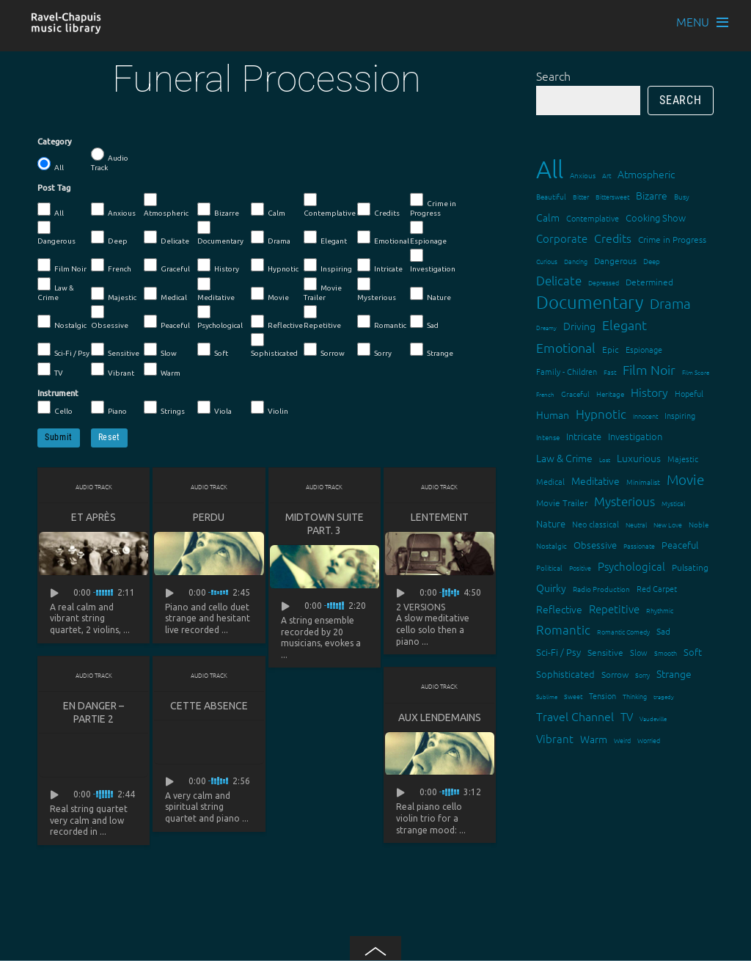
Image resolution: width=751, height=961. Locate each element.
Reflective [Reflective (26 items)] (559, 609)
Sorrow (324, 350)
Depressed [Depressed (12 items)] (603, 282)
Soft (212, 350)
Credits (378, 209)
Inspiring (328, 265)
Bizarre (218, 209)
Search (553, 75)
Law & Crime (55, 289)
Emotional (383, 237)
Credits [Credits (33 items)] (612, 238)
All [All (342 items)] (549, 169)
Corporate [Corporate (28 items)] (561, 238)
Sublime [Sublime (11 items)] (546, 696)
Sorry (374, 350)
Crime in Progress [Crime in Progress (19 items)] (672, 239)
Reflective (277, 322)
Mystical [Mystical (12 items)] (673, 502)
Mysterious (376, 289)
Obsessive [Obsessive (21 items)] (595, 545)
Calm (268, 209)
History (218, 265)
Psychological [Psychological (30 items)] (631, 566)
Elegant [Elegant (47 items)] (624, 324)
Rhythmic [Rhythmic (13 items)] (659, 609)
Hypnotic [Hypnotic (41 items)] (601, 414)
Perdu (208, 517)
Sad (424, 322)
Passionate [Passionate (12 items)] (639, 545)
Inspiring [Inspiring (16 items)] (679, 415)
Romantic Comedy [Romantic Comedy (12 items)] (623, 631)
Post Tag (53, 188)
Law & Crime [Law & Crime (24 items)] (564, 457)
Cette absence (209, 706)
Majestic (113, 294)
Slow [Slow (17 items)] (639, 652)
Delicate (166, 237)
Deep (109, 237)
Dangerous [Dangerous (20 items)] (615, 260)
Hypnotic (274, 265)
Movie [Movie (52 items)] (685, 479)
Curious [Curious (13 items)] (546, 260)
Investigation (432, 261)
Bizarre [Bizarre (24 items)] (651, 195)
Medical (165, 294)
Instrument (57, 393)
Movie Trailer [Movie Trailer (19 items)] (561, 502)
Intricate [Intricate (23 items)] (583, 436)
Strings (164, 408)
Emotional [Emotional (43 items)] (566, 347)
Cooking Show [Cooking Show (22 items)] (656, 217)
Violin (269, 408)
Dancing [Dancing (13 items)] (575, 260)
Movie (270, 294)
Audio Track (109, 159)
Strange (431, 350)
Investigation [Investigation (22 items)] (635, 436)
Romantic (381, 322)
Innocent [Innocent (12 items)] (645, 415)
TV (50, 369)
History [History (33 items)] (649, 392)
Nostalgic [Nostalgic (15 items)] (551, 545)
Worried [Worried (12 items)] (648, 739)
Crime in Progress (433, 205)
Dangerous (56, 233)
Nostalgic (62, 322)
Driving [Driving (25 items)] (579, 325)
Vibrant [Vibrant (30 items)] (555, 738)
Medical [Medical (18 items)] (550, 481)
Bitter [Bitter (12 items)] (581, 196)
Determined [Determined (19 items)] (649, 282)
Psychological (220, 317)
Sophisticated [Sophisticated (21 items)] (565, 674)
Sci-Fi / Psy (63, 350)
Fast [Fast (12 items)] (610, 371)
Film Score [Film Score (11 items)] (695, 372)
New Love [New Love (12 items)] (667, 524)
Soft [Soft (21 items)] (693, 652)
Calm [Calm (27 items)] (548, 217)
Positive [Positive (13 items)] (580, 567)
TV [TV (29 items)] (626, 716)
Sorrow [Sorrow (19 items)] (615, 674)
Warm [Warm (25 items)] (593, 738)
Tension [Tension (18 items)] (602, 695)
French (111, 265)
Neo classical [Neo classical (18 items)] (595, 524)
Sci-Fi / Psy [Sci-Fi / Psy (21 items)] (558, 652)
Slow (160, 350)
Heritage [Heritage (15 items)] (610, 393)
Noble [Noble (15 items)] (698, 524)
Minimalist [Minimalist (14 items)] (643, 481)
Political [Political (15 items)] (549, 567)
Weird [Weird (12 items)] (622, 739)
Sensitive (115, 350)
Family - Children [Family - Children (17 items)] (566, 371)
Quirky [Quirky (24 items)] (551, 587)
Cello (55, 408)
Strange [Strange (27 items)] (674, 673)
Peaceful (167, 322)
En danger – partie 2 (93, 712)
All (50, 164)
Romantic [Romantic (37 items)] (563, 629)
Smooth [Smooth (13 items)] (665, 652)
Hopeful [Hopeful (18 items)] (689, 393)
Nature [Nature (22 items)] (550, 523)
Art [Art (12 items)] (606, 174)
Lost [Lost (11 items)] (604, 459)
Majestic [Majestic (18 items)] (682, 458)
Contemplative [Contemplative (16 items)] (592, 218)
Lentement (440, 517)
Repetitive (322, 317)
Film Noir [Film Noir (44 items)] (649, 369)
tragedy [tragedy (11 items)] (663, 696)
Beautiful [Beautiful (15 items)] (551, 196)
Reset (109, 437)
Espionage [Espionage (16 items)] (644, 349)
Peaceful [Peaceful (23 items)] (680, 545)
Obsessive (109, 317)
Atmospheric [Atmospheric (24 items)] (646, 174)
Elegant (325, 237)
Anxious (113, 209)
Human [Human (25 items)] (552, 414)
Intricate (380, 265)
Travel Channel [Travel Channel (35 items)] (575, 716)
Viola (214, 408)
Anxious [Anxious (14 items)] (583, 174)
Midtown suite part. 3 (324, 523)
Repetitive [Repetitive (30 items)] (614, 608)
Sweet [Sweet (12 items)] (573, 695)
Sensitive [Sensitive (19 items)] (605, 652)
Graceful (167, 265)
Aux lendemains (439, 717)
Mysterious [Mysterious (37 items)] (624, 501)
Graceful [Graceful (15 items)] (575, 393)
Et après (93, 517)
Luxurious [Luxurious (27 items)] (639, 457)
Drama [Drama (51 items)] (670, 303)
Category (54, 141)
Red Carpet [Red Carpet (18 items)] (657, 588)
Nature (430, 294)
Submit (59, 437)
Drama (270, 237)
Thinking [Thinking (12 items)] (635, 695)
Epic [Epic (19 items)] (610, 349)
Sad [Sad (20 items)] (663, 631)
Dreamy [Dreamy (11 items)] (546, 327)
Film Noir (62, 265)
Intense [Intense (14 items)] (548, 436)
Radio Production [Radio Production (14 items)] (601, 588)
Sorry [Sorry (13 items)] (642, 674)
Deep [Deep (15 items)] (651, 260)
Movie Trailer (323, 289)
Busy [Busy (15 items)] (681, 196)
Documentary (220, 233)
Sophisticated (274, 345)
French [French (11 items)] (545, 394)
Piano (109, 408)
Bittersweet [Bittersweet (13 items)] (612, 196)
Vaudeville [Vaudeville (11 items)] (653, 718)
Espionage (428, 233)
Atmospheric (166, 205)
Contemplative (330, 205)
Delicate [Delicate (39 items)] (559, 280)
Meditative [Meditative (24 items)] (595, 480)
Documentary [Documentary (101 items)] (589, 302)
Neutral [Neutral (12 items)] (636, 524)
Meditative (216, 289)
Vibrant (112, 369)
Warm (162, 369)
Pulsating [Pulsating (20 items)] (690, 567)
